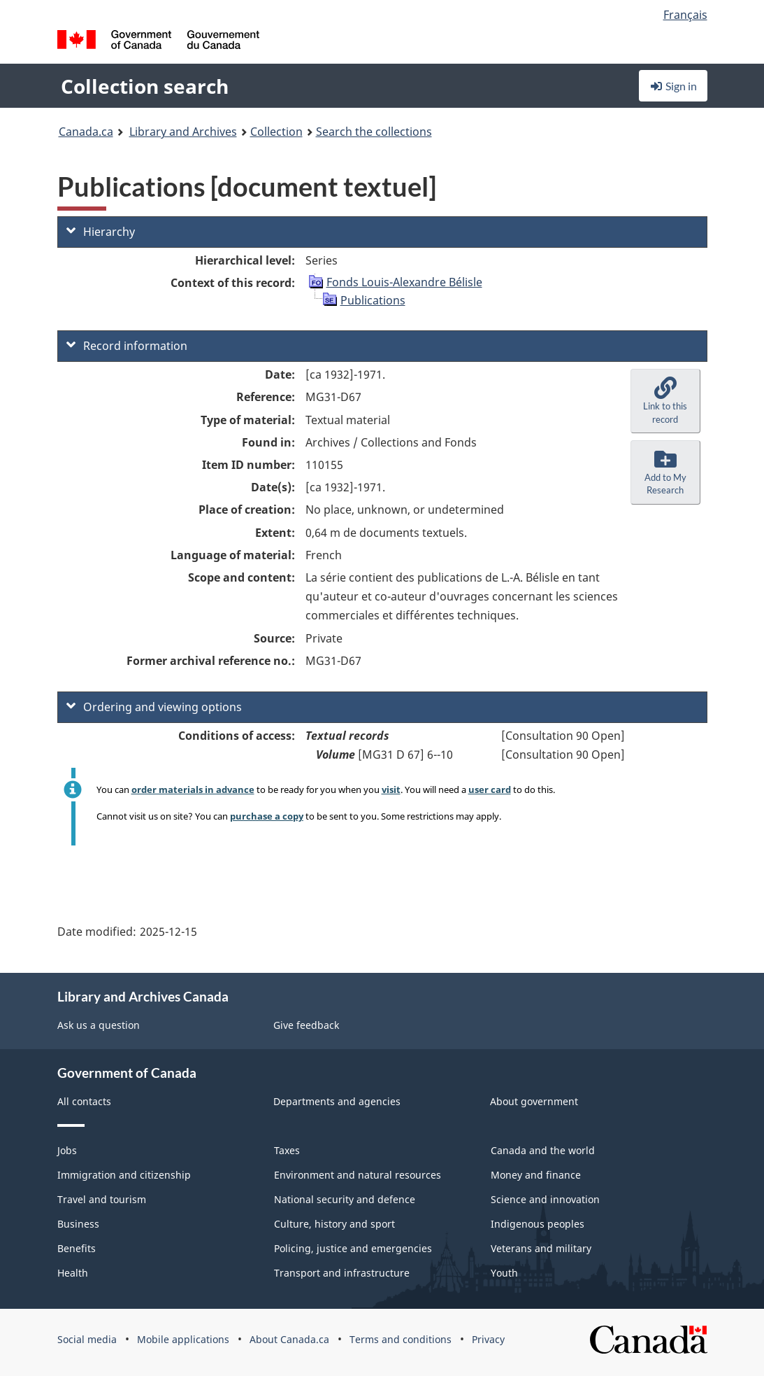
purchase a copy (266, 816)
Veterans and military (541, 1248)
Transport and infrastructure (342, 1272)
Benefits (76, 1248)
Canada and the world (543, 1150)
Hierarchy (100, 231)
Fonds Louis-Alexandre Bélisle (404, 282)
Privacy (488, 1339)
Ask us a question (98, 1025)
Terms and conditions (400, 1339)
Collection (276, 131)
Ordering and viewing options (154, 707)
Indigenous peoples (537, 1223)
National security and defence (344, 1199)
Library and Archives (183, 131)
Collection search (145, 86)
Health (72, 1272)
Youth (504, 1272)
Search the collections (374, 131)
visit (391, 789)
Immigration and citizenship (124, 1174)
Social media (87, 1339)
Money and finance (536, 1174)
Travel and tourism (101, 1199)
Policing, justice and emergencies (353, 1248)
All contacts (84, 1101)
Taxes (287, 1150)
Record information (126, 345)
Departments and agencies (337, 1101)
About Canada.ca (289, 1339)
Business (78, 1223)
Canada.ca (86, 131)
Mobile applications (183, 1339)
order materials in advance (192, 789)
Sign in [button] (673, 85)
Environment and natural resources (357, 1174)
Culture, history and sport (334, 1223)
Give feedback (306, 1025)
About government (534, 1101)
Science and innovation (545, 1199)
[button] (665, 401)
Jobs (67, 1150)
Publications (372, 300)
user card (489, 789)
